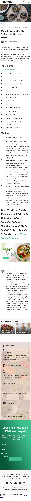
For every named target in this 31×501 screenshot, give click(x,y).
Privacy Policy (24, 487)
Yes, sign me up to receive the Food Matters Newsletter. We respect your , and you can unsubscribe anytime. (16, 455)
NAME (4, 444)
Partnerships (25, 476)
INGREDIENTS (16, 27)
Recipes (12, 474)
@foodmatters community (13, 365)
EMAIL (4, 449)
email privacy (14, 455)
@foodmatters (10, 345)
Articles (25, 474)
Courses (5, 474)
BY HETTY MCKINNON (12, 270)
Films (3, 476)
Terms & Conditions (14, 487)
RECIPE (3, 23)
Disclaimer (5, 487)
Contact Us (16, 476)
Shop (9, 476)
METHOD (25, 27)
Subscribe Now (15, 459)
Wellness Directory (15, 478)
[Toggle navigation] (28, 2)
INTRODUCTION (5, 27)
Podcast (18, 474)
